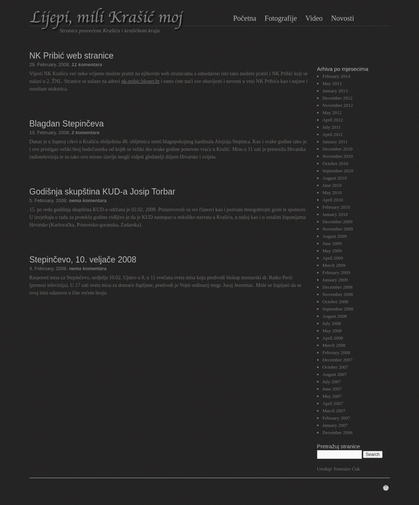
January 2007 (335, 425)
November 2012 (338, 105)
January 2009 (335, 279)
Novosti (342, 18)
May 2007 (332, 396)
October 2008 (335, 301)
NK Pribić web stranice (71, 55)
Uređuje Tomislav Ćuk (338, 469)
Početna (244, 18)
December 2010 (338, 149)
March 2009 (334, 265)
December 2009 (338, 221)
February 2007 (336, 418)
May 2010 (332, 192)
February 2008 (336, 352)
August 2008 (335, 316)
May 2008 (332, 330)
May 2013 (332, 83)
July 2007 (332, 381)
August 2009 (335, 236)
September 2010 (338, 170)
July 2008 (332, 323)
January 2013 (335, 90)
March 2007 (334, 410)
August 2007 (335, 374)
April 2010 (333, 200)
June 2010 (332, 185)
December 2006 (338, 432)
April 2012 (333, 120)
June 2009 (332, 243)
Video (314, 18)
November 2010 (338, 156)
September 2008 (338, 309)
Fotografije (281, 18)
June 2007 (332, 389)
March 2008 (334, 345)
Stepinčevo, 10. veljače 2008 (83, 259)
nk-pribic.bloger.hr (141, 81)
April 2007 (333, 403)
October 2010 (335, 163)
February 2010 (336, 207)
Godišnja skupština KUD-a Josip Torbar (102, 191)
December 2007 (338, 359)
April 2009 (333, 258)
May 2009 (332, 250)
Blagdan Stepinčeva (66, 123)
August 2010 (335, 178)
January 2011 (335, 141)
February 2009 (336, 272)
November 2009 (338, 229)
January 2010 (335, 214)
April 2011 (333, 134)
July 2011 (332, 127)
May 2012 (332, 112)
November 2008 (338, 294)
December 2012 (338, 98)
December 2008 (338, 287)
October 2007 (335, 367)
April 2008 (333, 338)
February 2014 (336, 76)
